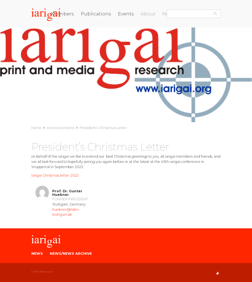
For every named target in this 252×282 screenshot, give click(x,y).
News (37, 253)
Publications (96, 14)
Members (62, 14)
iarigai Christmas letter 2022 (55, 175)
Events (126, 14)
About (148, 14)
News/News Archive (71, 253)
